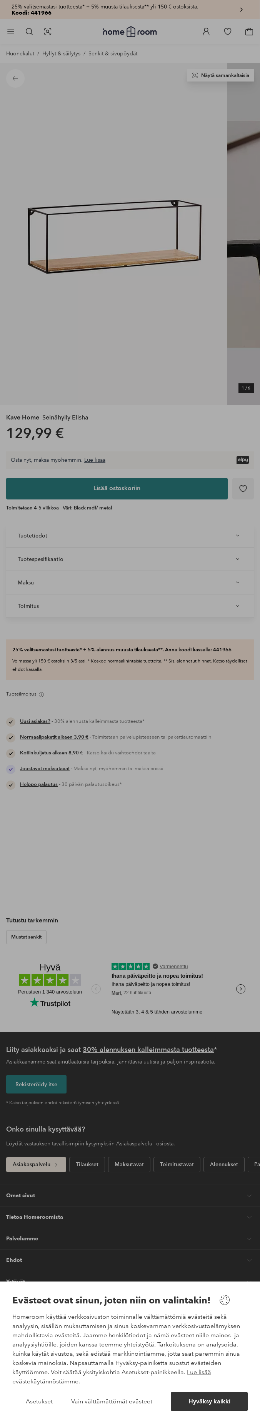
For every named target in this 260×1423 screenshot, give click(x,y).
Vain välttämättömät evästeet (111, 1401)
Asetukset (39, 1401)
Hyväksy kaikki (209, 1401)
